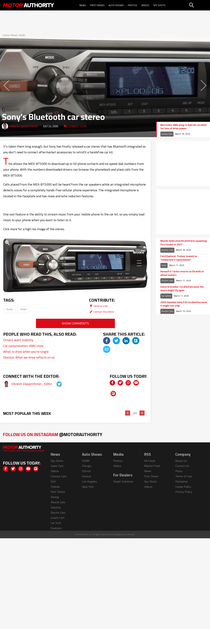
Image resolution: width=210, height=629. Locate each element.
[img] (106, 340)
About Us (181, 460)
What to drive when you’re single (26, 352)
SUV (53, 481)
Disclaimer (181, 481)
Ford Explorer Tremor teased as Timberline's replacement (178, 257)
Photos (132, 5)
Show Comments (75, 323)
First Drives (97, 5)
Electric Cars (167, 250)
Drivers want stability (18, 340)
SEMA (86, 460)
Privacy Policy (183, 491)
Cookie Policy (183, 486)
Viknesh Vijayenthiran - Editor (32, 384)
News (82, 5)
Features (56, 528)
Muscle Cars (58, 502)
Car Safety (166, 296)
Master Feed (152, 465)
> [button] (142, 413)
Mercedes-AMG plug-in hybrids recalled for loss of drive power (183, 126)
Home (6, 35)
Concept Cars (59, 476)
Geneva (86, 476)
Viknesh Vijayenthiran (23, 126)
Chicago (86, 465)
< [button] (128, 413)
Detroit (86, 471)
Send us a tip (98, 305)
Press (178, 471)
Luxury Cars (166, 134)
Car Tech (56, 523)
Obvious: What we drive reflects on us (28, 357)
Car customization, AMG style (23, 346)
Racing (55, 497)
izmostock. (130, 534)
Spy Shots (159, 5)
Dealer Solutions (123, 481)
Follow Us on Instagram (52, 434)
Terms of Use (183, 476)
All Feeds (149, 460)
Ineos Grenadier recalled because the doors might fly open (182, 288)
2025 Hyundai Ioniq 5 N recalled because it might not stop (183, 304)
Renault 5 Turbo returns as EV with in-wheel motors (182, 273)
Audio (22, 35)
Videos (145, 5)
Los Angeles (89, 481)
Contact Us (182, 465)
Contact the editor (101, 311)
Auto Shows (116, 5)
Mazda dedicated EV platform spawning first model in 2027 (183, 242)
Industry (56, 507)
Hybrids (55, 486)
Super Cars (57, 465)
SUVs (163, 265)
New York (87, 486)
